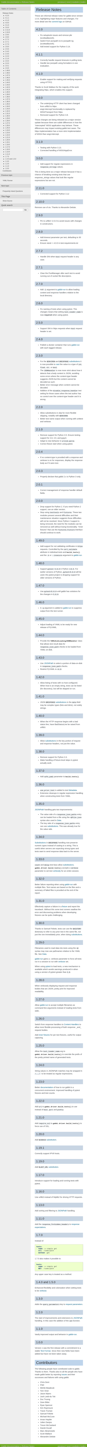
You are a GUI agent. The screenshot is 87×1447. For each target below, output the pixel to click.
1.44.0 (7, 82)
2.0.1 (7, 66)
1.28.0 (7, 121)
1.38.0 (7, 97)
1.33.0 (7, 109)
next (68, 2)
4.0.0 (7, 23)
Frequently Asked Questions (13, 191)
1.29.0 (7, 118)
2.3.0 (7, 54)
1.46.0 (7, 78)
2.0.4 (7, 61)
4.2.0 (7, 15)
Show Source (7, 201)
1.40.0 (7, 92)
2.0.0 (7, 68)
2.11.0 (7, 30)
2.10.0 (7, 32)
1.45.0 (7, 80)
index (83, 2)
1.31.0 (7, 113)
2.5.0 (7, 49)
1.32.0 (7, 111)
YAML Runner (8, 180)
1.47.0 (7, 75)
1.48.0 (7, 73)
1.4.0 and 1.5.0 (10, 159)
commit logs (57, 22)
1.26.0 (7, 125)
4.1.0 (7, 20)
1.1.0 (7, 166)
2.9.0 (7, 35)
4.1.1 (7, 18)
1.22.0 (7, 135)
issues (64, 1368)
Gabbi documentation (10, 2)
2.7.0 (7, 44)
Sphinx (46, 1444)
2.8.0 (7, 37)
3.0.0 (7, 27)
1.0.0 (7, 168)
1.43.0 (7, 85)
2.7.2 (7, 39)
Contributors (7, 171)
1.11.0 (7, 154)
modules (75, 2)
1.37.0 (7, 99)
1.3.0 (7, 161)
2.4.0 (7, 51)
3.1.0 (7, 25)
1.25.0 (7, 128)
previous (61, 2)
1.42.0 (7, 87)
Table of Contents (8, 9)
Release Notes (28, 2)
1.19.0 (7, 145)
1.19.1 (7, 142)
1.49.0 (7, 70)
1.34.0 (7, 106)
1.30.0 (7, 116)
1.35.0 (7, 104)
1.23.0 (7, 133)
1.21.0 (7, 137)
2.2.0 (7, 56)
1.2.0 (7, 164)
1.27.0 (7, 123)
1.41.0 (7, 90)
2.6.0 (7, 47)
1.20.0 (7, 140)
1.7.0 (7, 156)
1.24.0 (7, 130)
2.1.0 (7, 58)
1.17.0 (7, 147)
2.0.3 (7, 63)
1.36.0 (7, 101)
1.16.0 (7, 149)
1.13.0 (7, 152)
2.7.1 (7, 42)
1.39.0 (7, 94)
